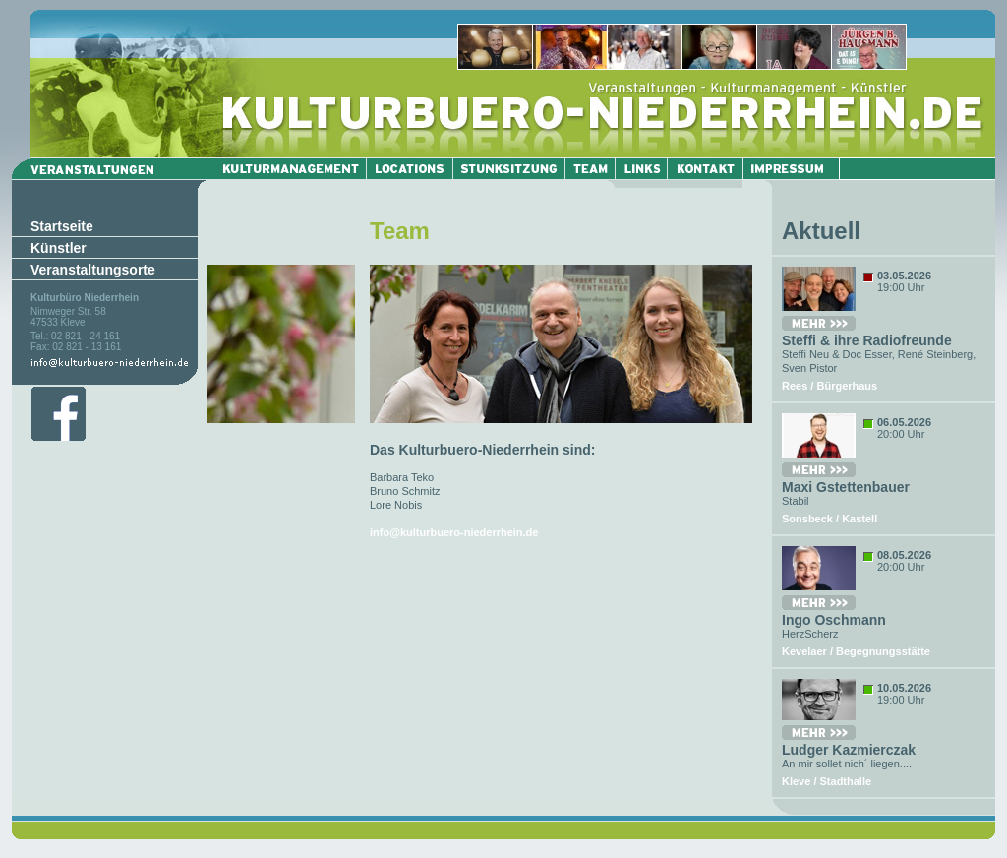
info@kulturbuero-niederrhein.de (454, 532)
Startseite (61, 226)
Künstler (58, 248)
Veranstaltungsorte (92, 269)
